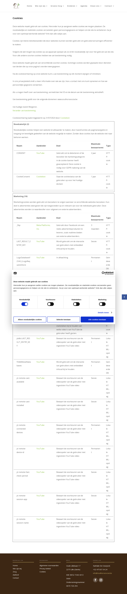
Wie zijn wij (40, 6)
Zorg (15, 571)
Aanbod (16, 575)
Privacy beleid (45, 568)
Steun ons (94, 6)
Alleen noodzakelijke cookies (30, 319)
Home (29, 6)
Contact (108, 6)
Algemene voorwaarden (49, 565)
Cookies (43, 571)
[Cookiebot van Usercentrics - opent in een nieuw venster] (103, 273)
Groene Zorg (56, 6)
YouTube (40, 153)
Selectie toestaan (63, 319)
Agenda (84, 6)
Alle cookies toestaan (97, 319)
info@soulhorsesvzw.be (102, 573)
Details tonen (103, 313)
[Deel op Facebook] (124, 297)
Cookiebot (64, 118)
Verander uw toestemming (24, 110)
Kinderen (71, 6)
